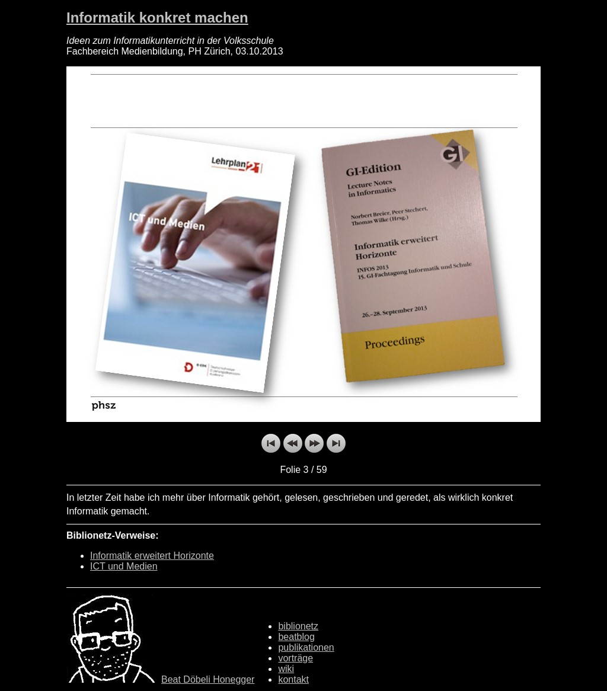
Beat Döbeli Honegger (207, 679)
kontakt (293, 679)
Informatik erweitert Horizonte (152, 556)
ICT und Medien (124, 566)
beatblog (296, 637)
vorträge (295, 658)
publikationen (306, 647)
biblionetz (298, 626)
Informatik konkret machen (157, 17)
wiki (286, 669)
